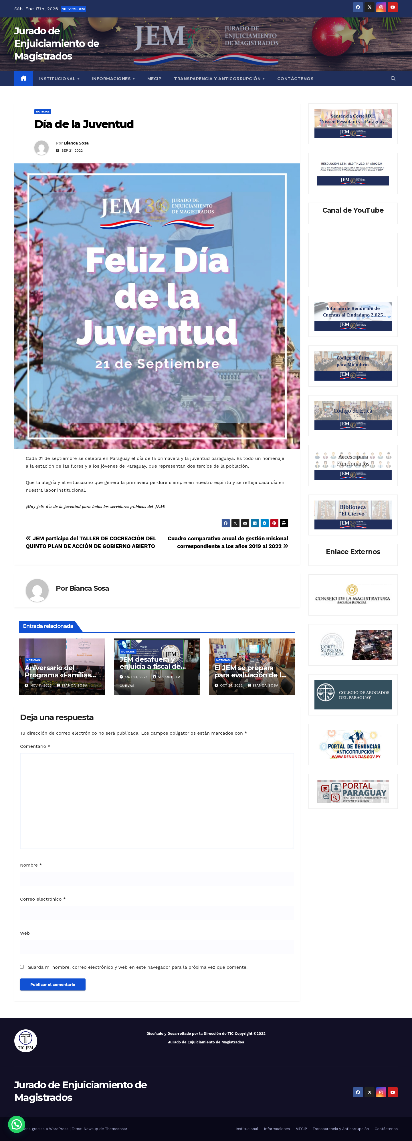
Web (25, 933)
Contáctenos (295, 78)
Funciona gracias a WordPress (42, 1129)
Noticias (42, 111)
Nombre (31, 865)
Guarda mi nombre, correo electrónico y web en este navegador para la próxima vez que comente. (137, 967)
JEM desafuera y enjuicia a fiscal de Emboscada (150, 666)
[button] (393, 78)
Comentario (35, 746)
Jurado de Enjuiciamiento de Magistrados (56, 43)
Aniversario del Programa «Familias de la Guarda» (58, 675)
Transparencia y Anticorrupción (218, 78)
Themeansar (116, 1129)
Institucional (58, 78)
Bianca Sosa (76, 143)
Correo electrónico (43, 899)
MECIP (154, 78)
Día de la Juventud (84, 124)
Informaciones (112, 78)
